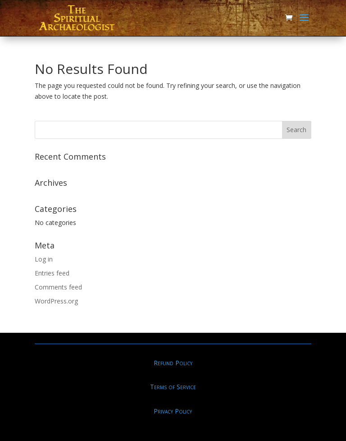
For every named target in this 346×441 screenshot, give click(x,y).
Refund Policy (173, 362)
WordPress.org (56, 301)
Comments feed (58, 287)
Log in (44, 259)
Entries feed (52, 273)
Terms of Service (173, 386)
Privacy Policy (173, 411)
